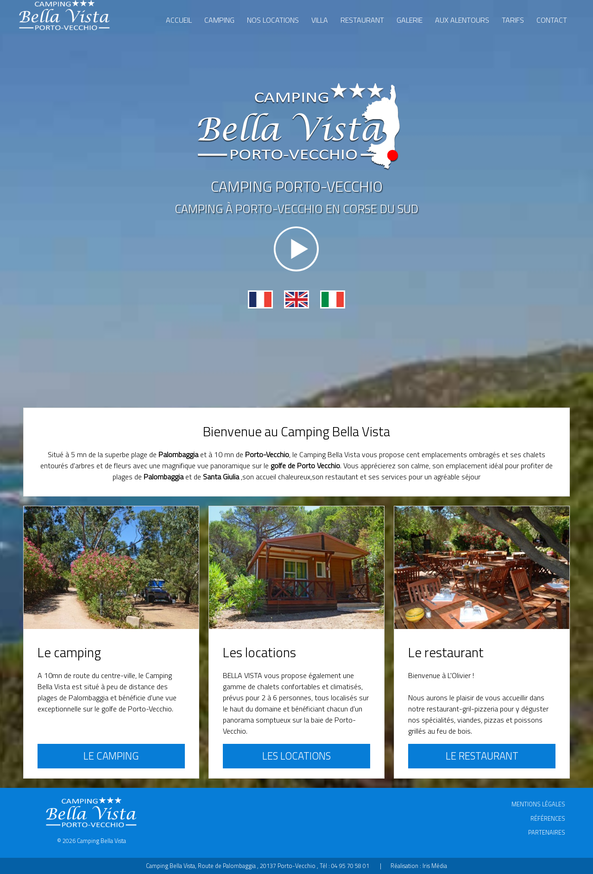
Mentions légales (538, 804)
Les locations (296, 756)
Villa (319, 19)
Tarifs (513, 19)
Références (547, 818)
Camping (219, 19)
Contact (551, 19)
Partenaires (546, 832)
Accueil (179, 19)
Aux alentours (462, 19)
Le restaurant (482, 756)
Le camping (111, 756)
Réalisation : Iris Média (419, 865)
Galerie (410, 19)
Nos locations (273, 19)
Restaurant (362, 19)
